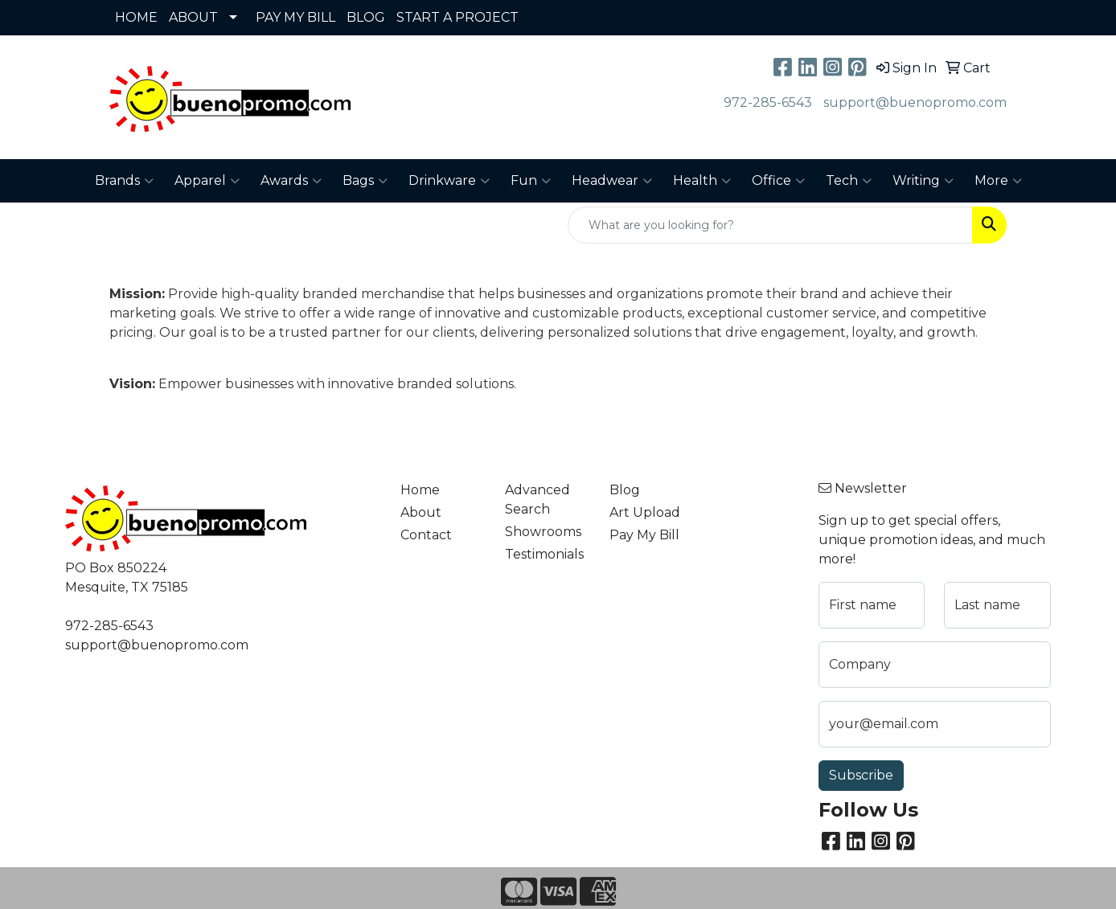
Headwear (612, 180)
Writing (923, 180)
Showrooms (543, 531)
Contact (426, 535)
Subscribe (861, 775)
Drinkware (449, 180)
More (998, 180)
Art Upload (644, 512)
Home (420, 489)
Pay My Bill (644, 535)
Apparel (207, 180)
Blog (624, 489)
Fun (531, 180)
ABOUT (193, 17)
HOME (136, 17)
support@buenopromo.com (915, 102)
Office (778, 180)
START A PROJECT (457, 17)
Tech (849, 180)
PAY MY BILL (295, 17)
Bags (365, 180)
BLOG (366, 17)
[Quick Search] (770, 225)
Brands (124, 180)
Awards (291, 180)
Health (702, 180)
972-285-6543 (768, 102)
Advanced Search (537, 499)
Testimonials (544, 554)
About (420, 512)
